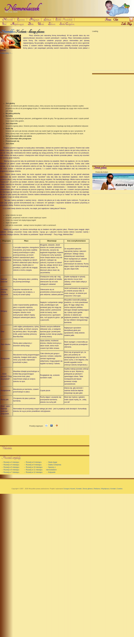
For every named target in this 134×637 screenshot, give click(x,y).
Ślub (4, 24)
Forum (108, 20)
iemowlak (7, 19)
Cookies (120, 488)
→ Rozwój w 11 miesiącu (33, 470)
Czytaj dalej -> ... (6, 53)
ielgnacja (34, 19)
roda (41, 24)
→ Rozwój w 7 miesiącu (10, 472)
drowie (51, 24)
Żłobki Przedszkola (63, 19)
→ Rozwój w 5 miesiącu (10, 467)
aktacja (47, 19)
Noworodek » (7, 31)
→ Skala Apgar (51, 462)
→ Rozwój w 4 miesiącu (10, 465)
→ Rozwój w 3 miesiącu (10, 462)
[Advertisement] (21, 75)
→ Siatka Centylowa (53, 465)
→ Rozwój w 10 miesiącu (33, 467)
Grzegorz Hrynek (69, 488)
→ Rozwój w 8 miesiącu (32, 462)
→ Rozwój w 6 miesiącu (10, 470)
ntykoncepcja (17, 24)
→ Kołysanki (50, 472)
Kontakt (78, 488)
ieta (30, 24)
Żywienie (21, 19)
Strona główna (88, 488)
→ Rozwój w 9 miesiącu (32, 465)
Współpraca (105, 488)
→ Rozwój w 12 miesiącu (33, 472)
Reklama (97, 488)
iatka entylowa (66, 24)
